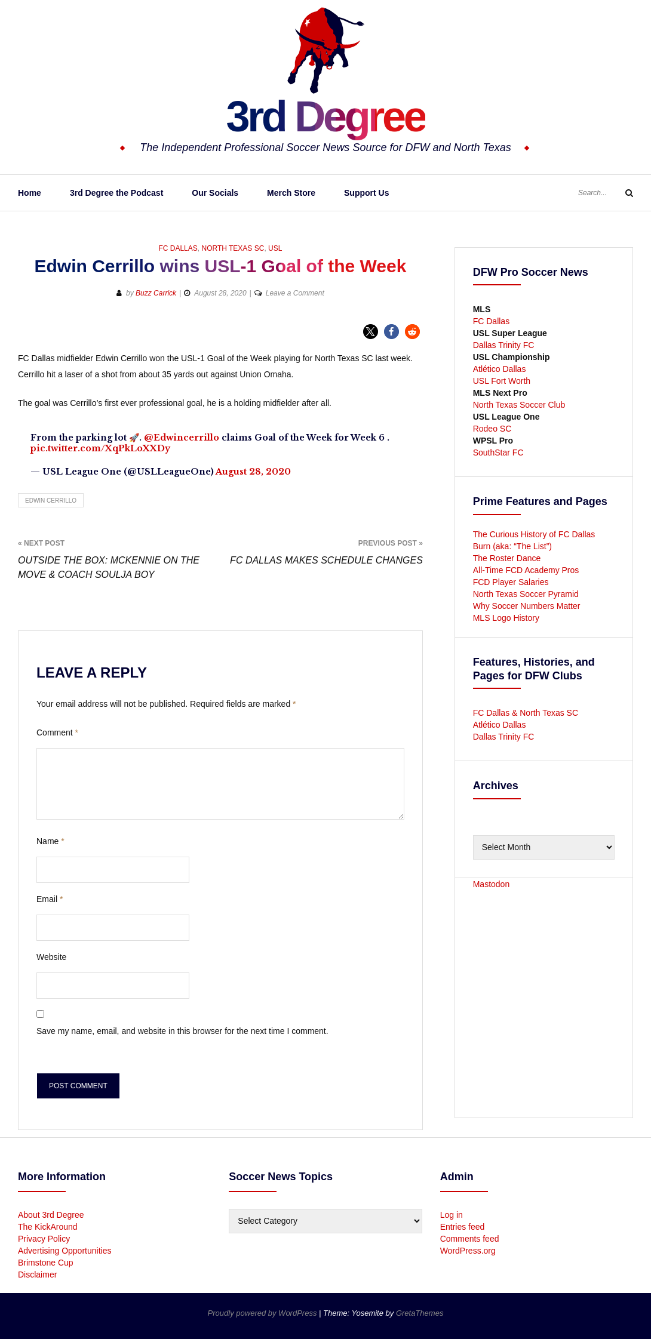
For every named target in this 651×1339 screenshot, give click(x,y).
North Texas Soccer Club (519, 405)
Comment (57, 732)
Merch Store (291, 193)
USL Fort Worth (501, 381)
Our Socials (215, 193)
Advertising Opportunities (64, 1250)
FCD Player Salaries (511, 582)
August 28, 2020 (253, 471)
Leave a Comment (295, 293)
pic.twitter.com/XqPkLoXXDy (100, 448)
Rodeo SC (492, 428)
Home (29, 193)
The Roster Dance (508, 558)
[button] (370, 331)
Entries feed (462, 1227)
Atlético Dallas (499, 369)
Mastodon (491, 884)
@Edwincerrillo (181, 437)
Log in (451, 1215)
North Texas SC (232, 248)
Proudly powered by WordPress (263, 1313)
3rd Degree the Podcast (116, 193)
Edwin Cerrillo (50, 500)
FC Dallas (177, 248)
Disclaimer (37, 1274)
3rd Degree (325, 116)
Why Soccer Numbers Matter (527, 606)
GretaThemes (419, 1313)
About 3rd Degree (51, 1215)
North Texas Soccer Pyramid (526, 594)
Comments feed (469, 1238)
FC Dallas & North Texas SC (525, 713)
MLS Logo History (506, 618)
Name (50, 841)
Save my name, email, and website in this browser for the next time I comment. (182, 1031)
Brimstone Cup (45, 1262)
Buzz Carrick (156, 293)
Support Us (366, 193)
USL (275, 248)
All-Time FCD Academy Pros (526, 570)
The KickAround (48, 1227)
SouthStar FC (498, 452)
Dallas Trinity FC (504, 345)
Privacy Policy (44, 1238)
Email (49, 899)
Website (51, 957)
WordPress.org (468, 1250)
